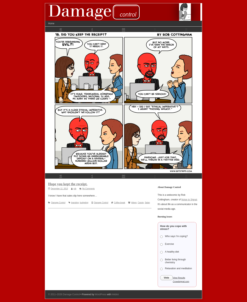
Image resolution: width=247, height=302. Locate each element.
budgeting (84, 203)
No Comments (88, 189)
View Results (179, 278)
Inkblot (115, 294)
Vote (166, 277)
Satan (147, 203)
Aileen (134, 203)
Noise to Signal (189, 199)
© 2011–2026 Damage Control (64, 294)
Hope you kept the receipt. (67, 184)
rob (74, 189)
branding (75, 203)
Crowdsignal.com (181, 281)
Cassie (141, 203)
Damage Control (58, 203)
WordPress (100, 294)
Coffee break (119, 203)
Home (51, 23)
